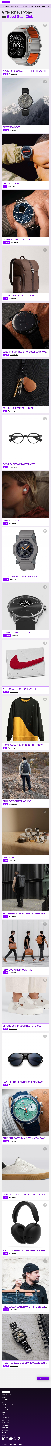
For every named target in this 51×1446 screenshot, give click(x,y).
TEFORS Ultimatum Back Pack (17, 970)
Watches (23, 6)
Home (4, 1432)
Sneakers (5, 1422)
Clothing (14, 6)
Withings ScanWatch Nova (16, 239)
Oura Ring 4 (8, 857)
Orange (5, 1430)
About (4, 1397)
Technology (6, 1425)
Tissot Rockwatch (12, 127)
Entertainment (35, 6)
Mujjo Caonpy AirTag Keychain (18, 408)
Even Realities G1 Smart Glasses (19, 464)
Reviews (5, 1402)
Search (35, 2)
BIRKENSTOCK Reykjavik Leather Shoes (22, 1026)
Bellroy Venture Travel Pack (17, 801)
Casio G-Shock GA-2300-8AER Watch (20, 576)
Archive (5, 1412)
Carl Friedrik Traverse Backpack (19, 295)
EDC (43, 6)
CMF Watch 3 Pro (11, 183)
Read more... (13, 74)
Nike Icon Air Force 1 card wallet (19, 689)
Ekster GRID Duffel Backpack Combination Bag (26, 913)
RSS (3, 1415)
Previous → (43, 1378)
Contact (5, 1410)
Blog (4, 1407)
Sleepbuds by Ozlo (12, 520)
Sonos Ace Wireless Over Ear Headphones (24, 1250)
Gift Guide (46, 2)
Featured (5, 6)
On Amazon (6, 1417)
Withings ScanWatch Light (16, 632)
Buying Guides (7, 1405)
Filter (40, 2)
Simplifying (17, 1444)
